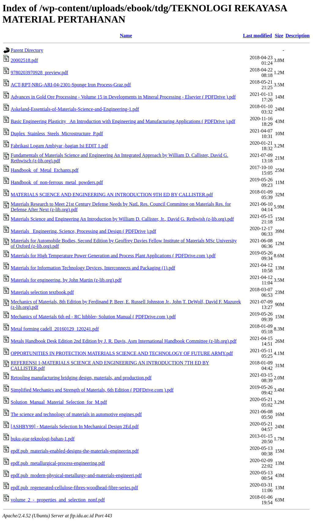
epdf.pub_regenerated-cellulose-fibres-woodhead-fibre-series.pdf (74, 487)
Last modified (257, 35)
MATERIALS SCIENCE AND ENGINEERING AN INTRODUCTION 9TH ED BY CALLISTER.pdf (112, 194)
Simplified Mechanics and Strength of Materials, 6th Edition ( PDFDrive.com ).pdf (92, 390)
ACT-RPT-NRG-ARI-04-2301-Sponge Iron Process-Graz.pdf (71, 84)
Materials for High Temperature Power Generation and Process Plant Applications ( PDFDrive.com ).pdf (113, 255)
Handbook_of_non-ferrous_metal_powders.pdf (57, 182)
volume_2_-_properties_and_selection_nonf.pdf (58, 499)
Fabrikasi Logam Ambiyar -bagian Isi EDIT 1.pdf (59, 145)
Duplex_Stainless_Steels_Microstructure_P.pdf (57, 133)
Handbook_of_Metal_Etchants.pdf (45, 170)
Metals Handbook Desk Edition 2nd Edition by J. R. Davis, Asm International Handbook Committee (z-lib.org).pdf (124, 341)
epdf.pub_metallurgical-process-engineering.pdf (58, 463)
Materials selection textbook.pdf (42, 292)
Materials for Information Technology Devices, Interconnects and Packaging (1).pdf (93, 267)
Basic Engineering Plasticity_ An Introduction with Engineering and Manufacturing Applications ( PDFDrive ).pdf (123, 121)
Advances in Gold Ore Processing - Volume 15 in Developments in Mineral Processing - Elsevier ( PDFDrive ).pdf (123, 96)
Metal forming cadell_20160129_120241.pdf (55, 328)
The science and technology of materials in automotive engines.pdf (76, 414)
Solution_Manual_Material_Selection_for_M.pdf (59, 402)
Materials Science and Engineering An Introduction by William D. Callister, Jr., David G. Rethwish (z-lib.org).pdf (122, 219)
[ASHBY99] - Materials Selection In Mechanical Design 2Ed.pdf (75, 426)
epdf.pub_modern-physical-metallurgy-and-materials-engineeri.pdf (76, 475)
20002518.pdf (24, 60)
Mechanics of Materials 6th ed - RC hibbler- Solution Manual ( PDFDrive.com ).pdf (93, 316)
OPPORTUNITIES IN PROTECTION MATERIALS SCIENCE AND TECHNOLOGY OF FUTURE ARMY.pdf (122, 353)
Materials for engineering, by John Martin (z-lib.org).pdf (66, 280)
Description (297, 35)
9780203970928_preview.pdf (39, 72)
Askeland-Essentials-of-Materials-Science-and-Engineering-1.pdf (75, 109)
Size (279, 35)
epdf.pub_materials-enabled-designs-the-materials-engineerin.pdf (75, 451)
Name (126, 35)
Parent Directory (27, 50)
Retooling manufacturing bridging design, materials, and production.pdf (81, 377)
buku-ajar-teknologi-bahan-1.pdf (43, 438)
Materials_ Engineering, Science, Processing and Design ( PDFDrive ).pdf (83, 231)
